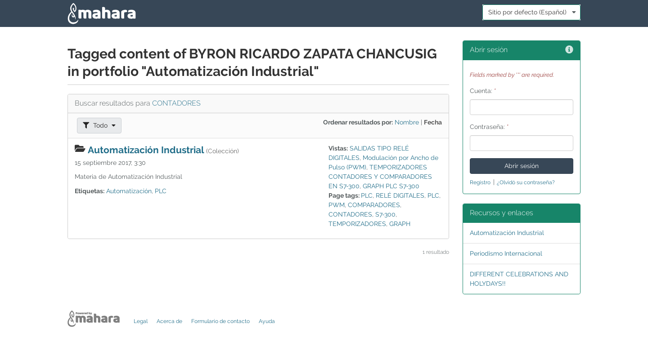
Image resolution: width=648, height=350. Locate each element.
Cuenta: (483, 90)
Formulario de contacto (220, 321)
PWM (336, 204)
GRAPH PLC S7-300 (391, 186)
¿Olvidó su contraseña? (526, 182)
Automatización (129, 191)
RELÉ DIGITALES (400, 195)
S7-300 (385, 214)
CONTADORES (176, 103)
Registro (480, 182)
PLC (160, 191)
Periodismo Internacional (506, 253)
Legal (141, 321)
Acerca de (169, 321)
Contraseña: (489, 126)
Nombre (407, 122)
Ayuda (267, 321)
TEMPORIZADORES (357, 223)
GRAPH (399, 223)
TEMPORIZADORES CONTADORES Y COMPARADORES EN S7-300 (380, 177)
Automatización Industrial (146, 149)
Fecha (433, 122)
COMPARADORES (374, 204)
